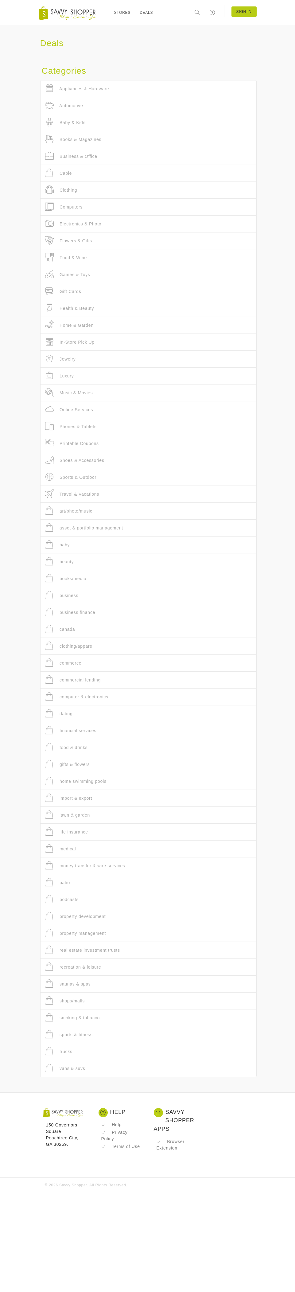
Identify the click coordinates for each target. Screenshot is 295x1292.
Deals (146, 12)
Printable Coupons (72, 443)
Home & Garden (69, 325)
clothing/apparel (69, 646)
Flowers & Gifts (68, 240)
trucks (58, 1051)
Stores (122, 12)
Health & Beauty (69, 308)
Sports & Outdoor (71, 477)
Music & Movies (69, 392)
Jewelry (60, 359)
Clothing (61, 190)
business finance (70, 612)
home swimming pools (76, 781)
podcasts (62, 899)
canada (60, 629)
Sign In (244, 12)
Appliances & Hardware (77, 88)
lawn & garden (67, 815)
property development (75, 916)
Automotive (64, 105)
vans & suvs (65, 1068)
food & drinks (66, 747)
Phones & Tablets (71, 426)
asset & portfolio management (84, 528)
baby (57, 544)
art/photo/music (68, 511)
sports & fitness (69, 1034)
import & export (68, 798)
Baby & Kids (65, 122)
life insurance (66, 832)
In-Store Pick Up (70, 342)
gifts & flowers (67, 764)
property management (75, 933)
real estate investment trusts (82, 950)
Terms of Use (120, 1146)
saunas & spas (68, 984)
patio (57, 882)
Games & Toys (67, 274)
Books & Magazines (73, 139)
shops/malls (65, 1000)
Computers (64, 207)
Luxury (59, 376)
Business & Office (71, 156)
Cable (58, 173)
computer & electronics (76, 696)
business (62, 595)
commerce (63, 663)
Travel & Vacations (72, 494)
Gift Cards (63, 291)
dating (59, 713)
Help (111, 1124)
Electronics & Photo (73, 223)
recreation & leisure (73, 967)
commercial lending (73, 680)
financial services (71, 730)
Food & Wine (66, 257)
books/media (66, 578)
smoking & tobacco (72, 1017)
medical (60, 848)
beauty (59, 561)
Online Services (69, 409)
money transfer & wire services (85, 865)
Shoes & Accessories (74, 460)
